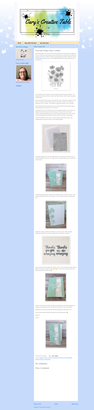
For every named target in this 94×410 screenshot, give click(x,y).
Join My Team (44, 43)
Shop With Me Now (31, 43)
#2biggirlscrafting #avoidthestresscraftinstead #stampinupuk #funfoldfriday (55, 357)
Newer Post (37, 404)
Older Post (75, 404)
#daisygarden (48, 359)
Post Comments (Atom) (45, 407)
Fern (52, 119)
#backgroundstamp (39, 359)
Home (19, 43)
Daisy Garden (43, 58)
